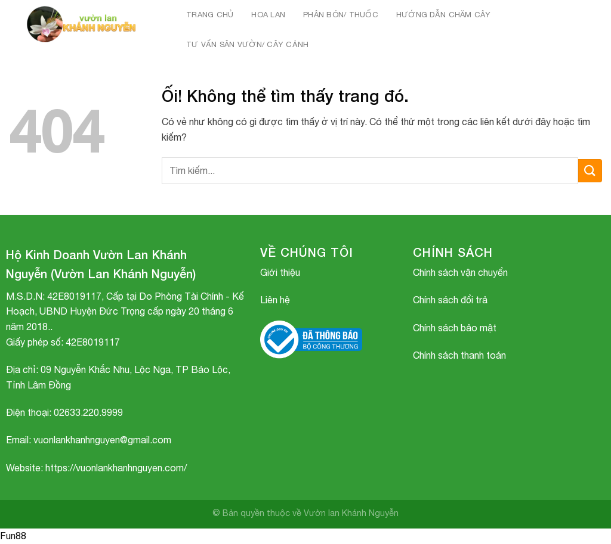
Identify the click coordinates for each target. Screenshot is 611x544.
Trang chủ (209, 14)
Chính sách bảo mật (454, 327)
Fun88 (13, 535)
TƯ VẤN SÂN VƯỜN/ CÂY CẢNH (247, 44)
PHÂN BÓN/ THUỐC (340, 14)
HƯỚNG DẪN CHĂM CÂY (443, 14)
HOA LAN (268, 14)
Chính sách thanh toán (459, 355)
